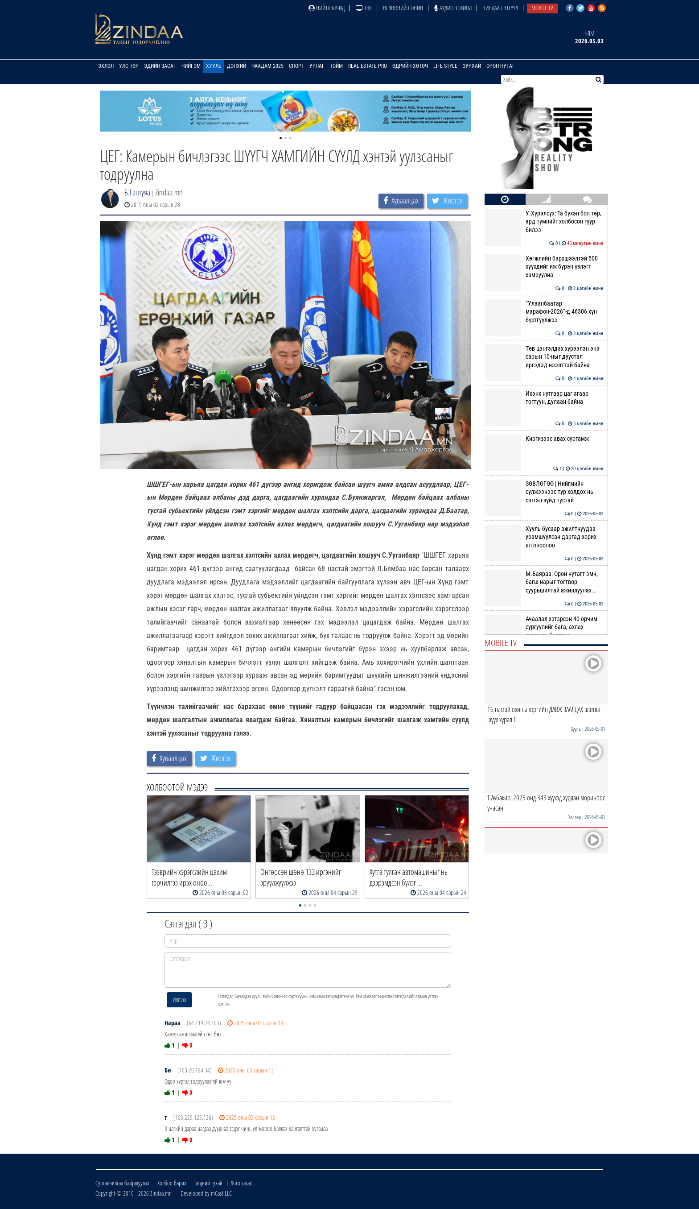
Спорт (296, 66)
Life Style (445, 66)
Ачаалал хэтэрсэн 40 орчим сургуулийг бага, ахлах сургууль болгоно (544, 627)
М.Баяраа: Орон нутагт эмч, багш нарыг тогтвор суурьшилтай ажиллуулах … (544, 582)
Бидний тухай (208, 1183)
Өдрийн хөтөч (410, 66)
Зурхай (472, 66)
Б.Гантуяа (137, 192)
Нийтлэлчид (326, 8)
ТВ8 (364, 8)
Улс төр (129, 66)
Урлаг (317, 66)
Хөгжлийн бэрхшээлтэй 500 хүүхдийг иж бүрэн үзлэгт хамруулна (544, 266)
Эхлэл (106, 66)
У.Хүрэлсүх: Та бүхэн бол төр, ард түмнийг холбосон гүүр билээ (544, 221)
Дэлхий (236, 66)
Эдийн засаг (160, 66)
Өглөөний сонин (403, 8)
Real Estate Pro (367, 66)
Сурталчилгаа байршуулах (122, 1183)
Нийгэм (191, 66)
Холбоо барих (171, 1183)
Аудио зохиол (453, 8)
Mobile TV (542, 8)
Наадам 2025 (267, 66)
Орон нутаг (500, 66)
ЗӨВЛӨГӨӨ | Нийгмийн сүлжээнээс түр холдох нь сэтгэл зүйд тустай (544, 492)
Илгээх (179, 999)
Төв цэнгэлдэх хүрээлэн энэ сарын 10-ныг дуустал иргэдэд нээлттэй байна (544, 356)
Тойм (336, 66)
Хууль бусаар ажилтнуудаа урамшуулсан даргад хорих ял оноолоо (544, 537)
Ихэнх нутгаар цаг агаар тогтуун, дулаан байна (544, 397)
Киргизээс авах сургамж (544, 439)
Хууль (214, 66)
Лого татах (241, 1183)
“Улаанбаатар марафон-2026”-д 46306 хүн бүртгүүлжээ (544, 311)
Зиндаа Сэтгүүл (500, 8)
